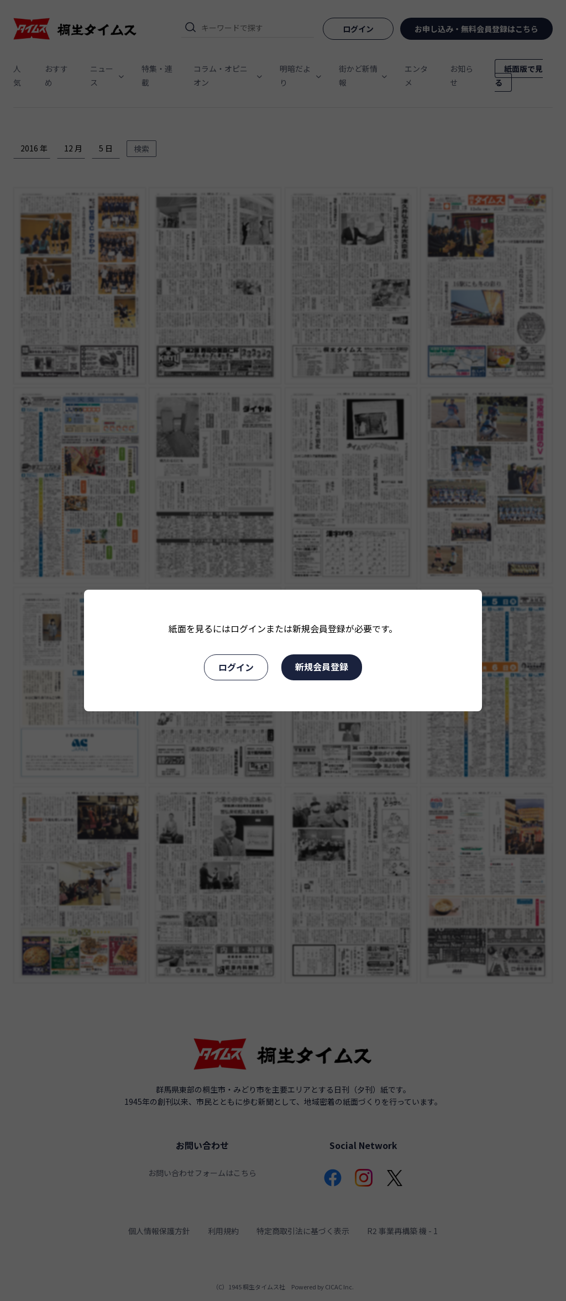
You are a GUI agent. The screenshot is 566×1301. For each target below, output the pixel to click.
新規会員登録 (321, 666)
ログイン (236, 667)
